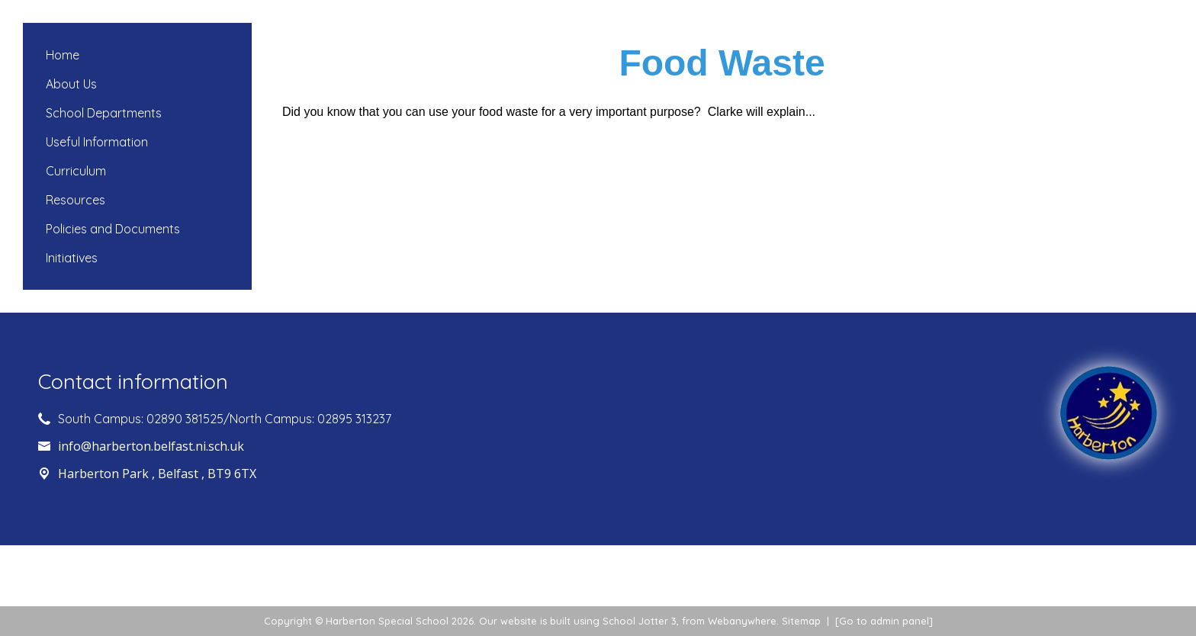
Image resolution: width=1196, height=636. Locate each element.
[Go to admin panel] (884, 621)
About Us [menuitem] (71, 84)
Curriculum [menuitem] (76, 170)
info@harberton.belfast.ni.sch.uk (151, 446)
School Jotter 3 (640, 621)
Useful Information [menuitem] (97, 141)
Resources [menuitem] (75, 199)
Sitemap (801, 621)
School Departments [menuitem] (104, 112)
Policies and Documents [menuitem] (113, 228)
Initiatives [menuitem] (72, 257)
